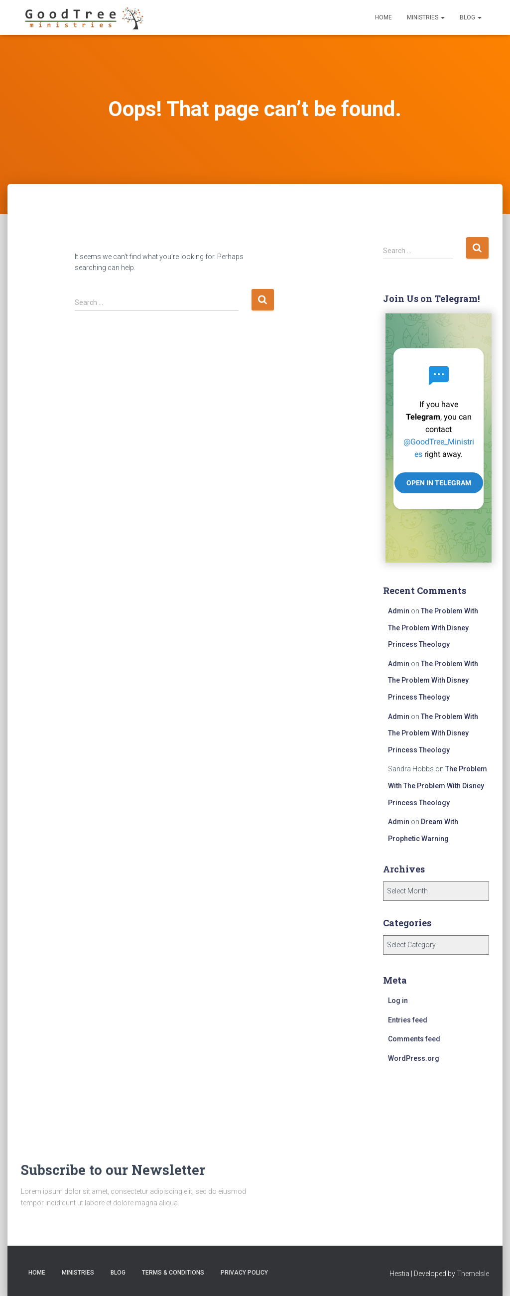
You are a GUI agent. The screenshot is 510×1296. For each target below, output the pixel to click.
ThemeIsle (473, 1274)
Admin (398, 611)
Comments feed (414, 1039)
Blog (471, 17)
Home (383, 17)
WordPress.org (413, 1058)
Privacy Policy (244, 1272)
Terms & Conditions (173, 1272)
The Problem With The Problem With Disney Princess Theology (433, 627)
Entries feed (407, 1020)
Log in (398, 1001)
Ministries (426, 17)
